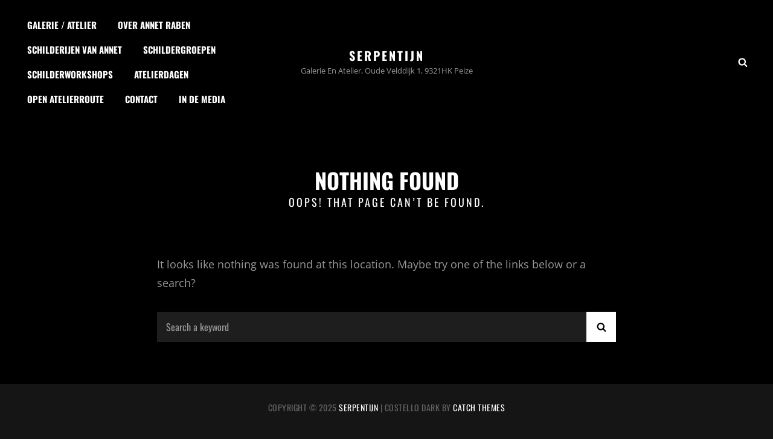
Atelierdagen (161, 74)
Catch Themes (479, 407)
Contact (141, 99)
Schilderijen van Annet (74, 49)
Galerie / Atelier (62, 24)
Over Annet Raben (154, 24)
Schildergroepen (179, 49)
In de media (202, 99)
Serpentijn (387, 55)
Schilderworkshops (70, 74)
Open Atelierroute (65, 99)
